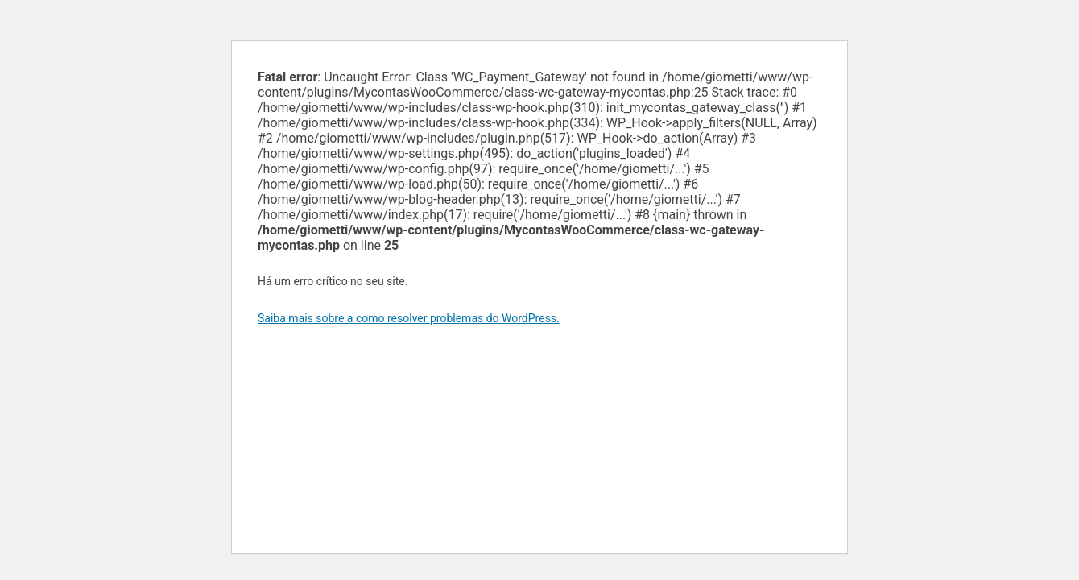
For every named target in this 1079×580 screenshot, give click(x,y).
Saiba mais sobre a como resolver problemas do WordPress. (409, 318)
